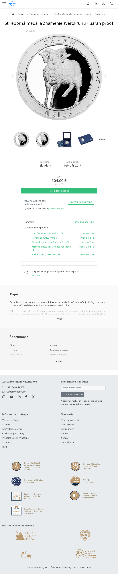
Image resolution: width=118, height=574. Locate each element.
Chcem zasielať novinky (73, 394)
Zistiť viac (36, 275)
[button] (18, 75)
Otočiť (30, 32)
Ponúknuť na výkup (81, 201)
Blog (4, 446)
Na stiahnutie (68, 442)
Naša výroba (67, 424)
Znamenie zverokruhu (39, 14)
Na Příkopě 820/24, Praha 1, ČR (47, 233)
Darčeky (22, 14)
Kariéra (64, 433)
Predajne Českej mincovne (15, 437)
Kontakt (6, 424)
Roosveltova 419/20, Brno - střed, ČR (50, 242)
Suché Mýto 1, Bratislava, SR (46, 254)
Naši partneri (67, 428)
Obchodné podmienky (13, 433)
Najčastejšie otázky (12, 428)
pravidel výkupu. (56, 208)
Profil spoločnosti (70, 420)
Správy (64, 437)
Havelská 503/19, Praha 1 (44, 237)
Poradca (6, 442)
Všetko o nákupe (10, 420)
